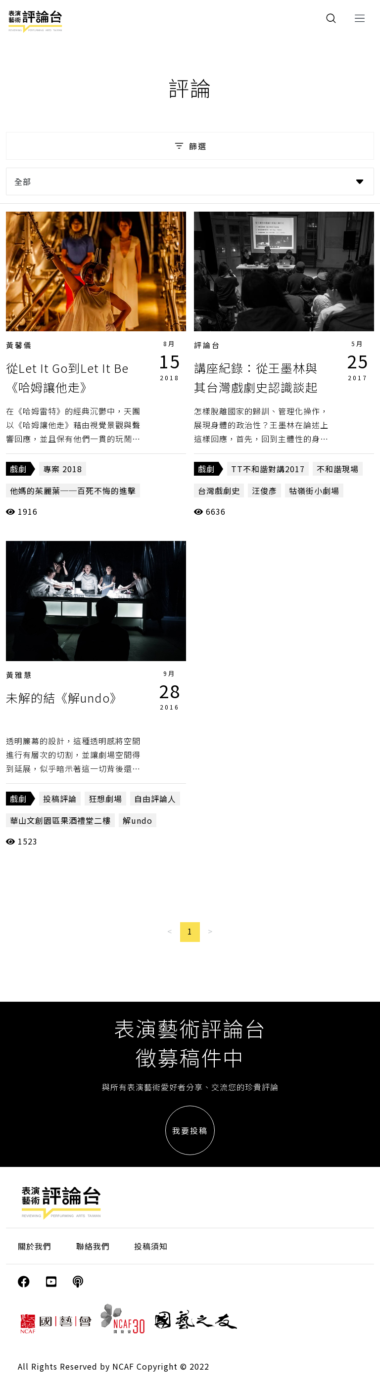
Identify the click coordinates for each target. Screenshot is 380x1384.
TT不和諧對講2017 (268, 469)
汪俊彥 (264, 490)
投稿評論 (60, 798)
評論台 (207, 345)
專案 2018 (62, 469)
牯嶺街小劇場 (314, 490)
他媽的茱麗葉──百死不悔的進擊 (73, 490)
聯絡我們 (93, 1246)
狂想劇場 (105, 798)
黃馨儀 (19, 345)
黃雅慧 (19, 675)
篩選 (189, 146)
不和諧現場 (338, 469)
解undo (137, 820)
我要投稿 (190, 1130)
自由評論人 (155, 798)
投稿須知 (151, 1246)
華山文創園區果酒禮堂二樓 (60, 820)
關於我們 (34, 1246)
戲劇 (18, 469)
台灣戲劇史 (219, 490)
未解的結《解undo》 (64, 697)
